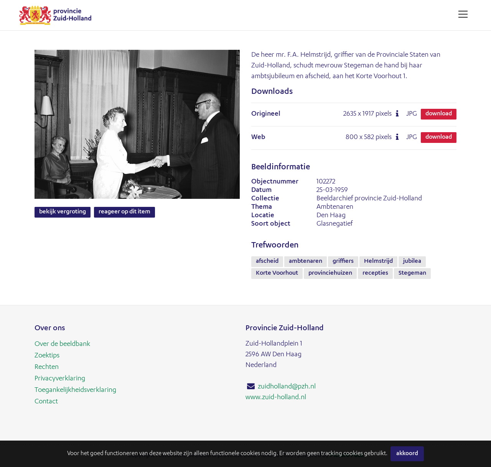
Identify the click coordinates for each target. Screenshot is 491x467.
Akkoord (407, 454)
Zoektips (47, 356)
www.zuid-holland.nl (276, 397)
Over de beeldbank (62, 344)
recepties (375, 273)
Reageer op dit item (124, 212)
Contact (46, 402)
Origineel (265, 114)
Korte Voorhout (277, 273)
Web (258, 137)
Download (438, 114)
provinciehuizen (330, 273)
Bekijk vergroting (62, 212)
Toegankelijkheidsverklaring (75, 390)
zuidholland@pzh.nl (287, 387)
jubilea (412, 261)
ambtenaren (305, 261)
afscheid (267, 261)
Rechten (47, 367)
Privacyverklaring (60, 379)
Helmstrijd (378, 261)
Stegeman (412, 273)
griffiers (343, 261)
